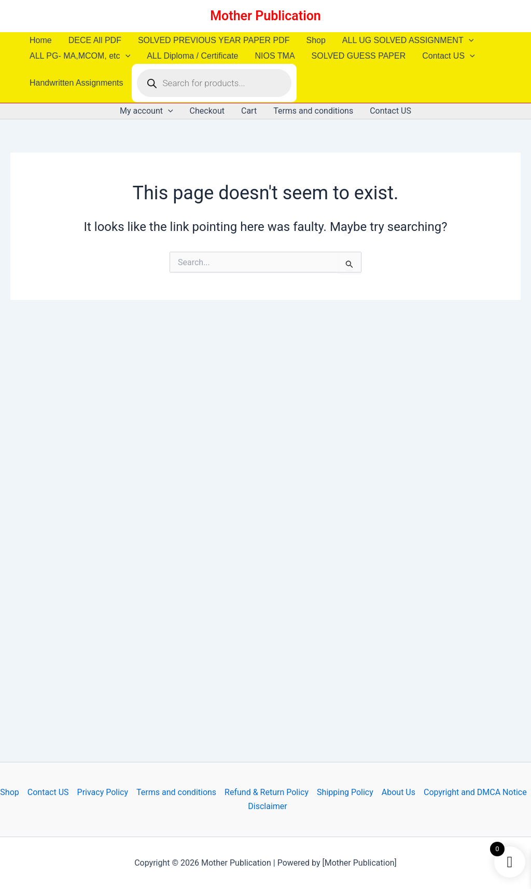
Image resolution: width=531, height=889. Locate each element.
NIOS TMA (275, 55)
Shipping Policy (345, 792)
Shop (315, 40)
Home (41, 40)
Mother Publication (265, 15)
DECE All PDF (94, 40)
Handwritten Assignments (76, 82)
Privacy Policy (103, 792)
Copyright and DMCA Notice (475, 792)
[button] (469, 40)
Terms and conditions (313, 111)
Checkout (207, 111)
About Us (398, 792)
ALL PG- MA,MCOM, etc (80, 56)
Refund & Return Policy (267, 792)
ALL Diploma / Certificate (192, 55)
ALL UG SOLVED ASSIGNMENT (407, 40)
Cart (249, 111)
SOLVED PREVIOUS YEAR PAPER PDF (214, 40)
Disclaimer (267, 806)
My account (146, 111)
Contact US (448, 56)
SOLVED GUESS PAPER (359, 55)
